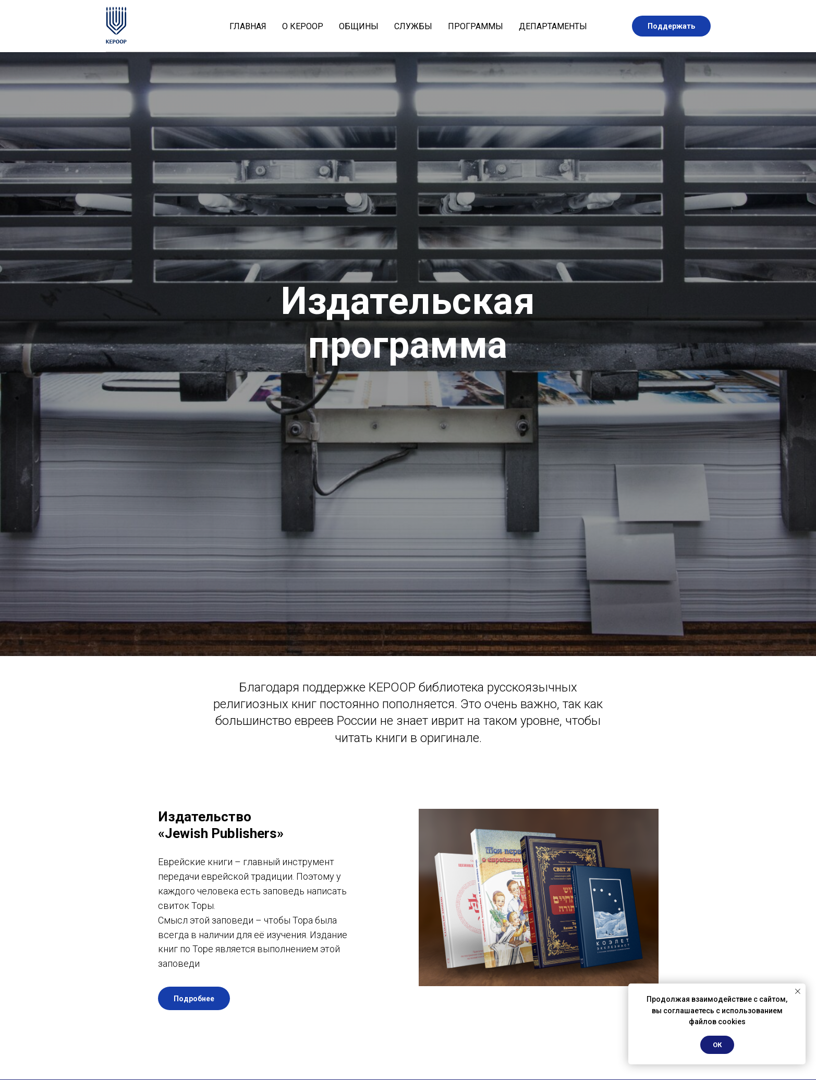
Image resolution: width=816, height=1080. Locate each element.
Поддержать (671, 26)
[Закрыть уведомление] (798, 991)
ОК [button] (717, 1045)
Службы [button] (413, 26)
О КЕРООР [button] (302, 26)
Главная (247, 26)
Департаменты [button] (553, 26)
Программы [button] (475, 26)
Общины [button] (359, 26)
